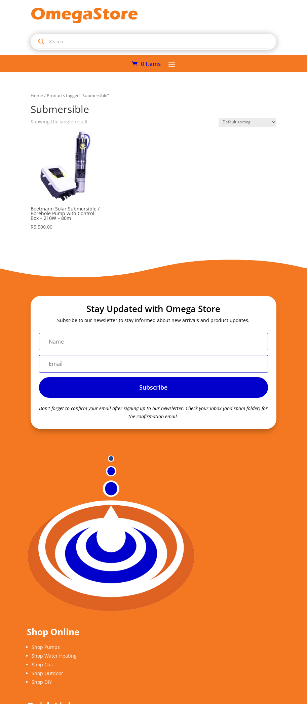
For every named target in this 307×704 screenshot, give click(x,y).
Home (37, 95)
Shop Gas (42, 664)
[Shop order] (247, 122)
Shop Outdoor (47, 673)
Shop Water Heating (54, 656)
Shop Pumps (46, 647)
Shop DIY (42, 682)
